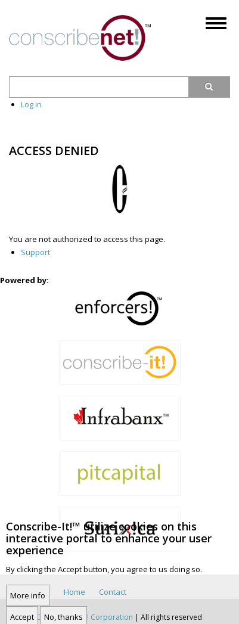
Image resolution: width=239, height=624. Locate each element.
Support (35, 252)
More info (27, 602)
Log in (31, 104)
